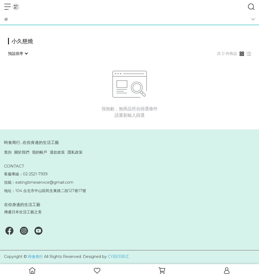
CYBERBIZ (118, 256)
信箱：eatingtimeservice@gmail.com (38, 182)
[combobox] (17, 53)
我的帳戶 (39, 152)
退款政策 (57, 152)
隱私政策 (75, 152)
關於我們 (21, 152)
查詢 (8, 152)
